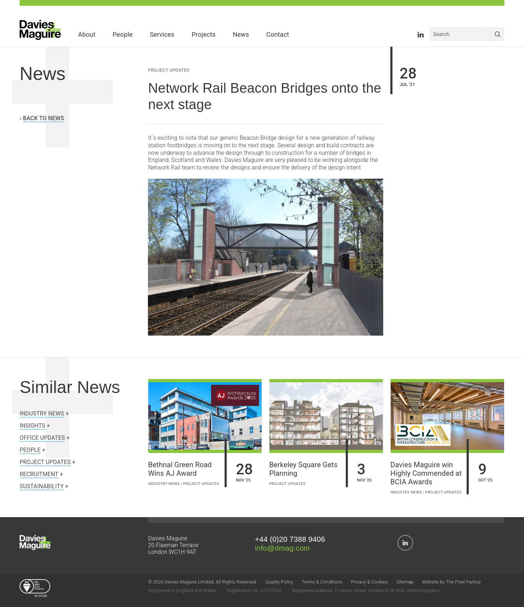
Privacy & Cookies (369, 582)
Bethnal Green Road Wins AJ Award (180, 469)
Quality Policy (279, 582)
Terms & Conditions (322, 582)
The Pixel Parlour (463, 582)
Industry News (164, 483)
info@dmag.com (282, 548)
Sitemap (404, 582)
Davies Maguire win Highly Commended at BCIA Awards (426, 473)
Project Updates (168, 70)
